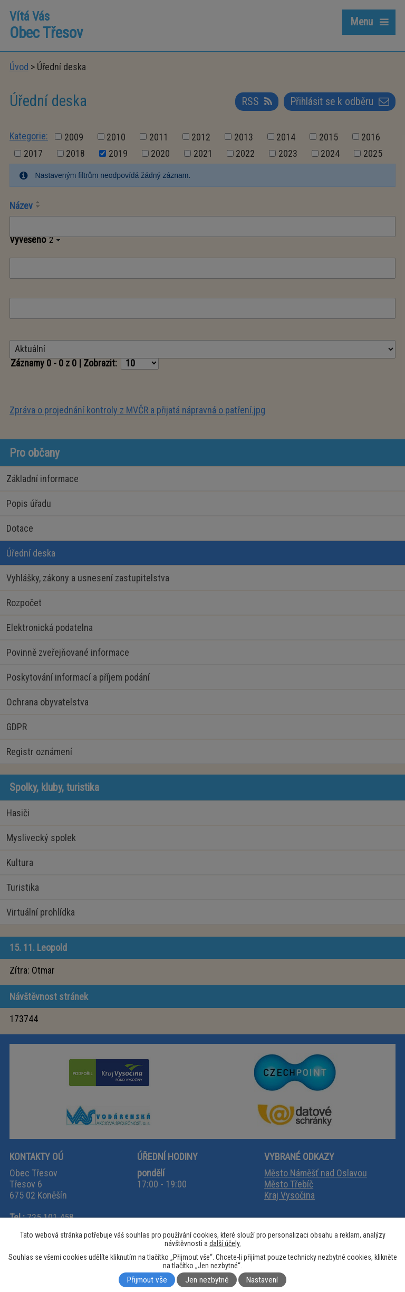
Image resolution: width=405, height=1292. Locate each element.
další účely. (225, 1243)
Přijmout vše (147, 1280)
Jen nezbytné (207, 1280)
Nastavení (262, 1280)
